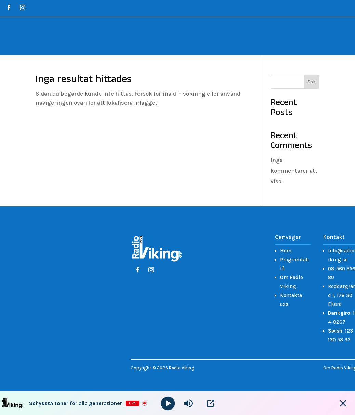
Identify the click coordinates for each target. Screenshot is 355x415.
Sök (311, 82)
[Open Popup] (211, 403)
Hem (285, 251)
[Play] (168, 403)
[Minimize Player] (343, 403)
